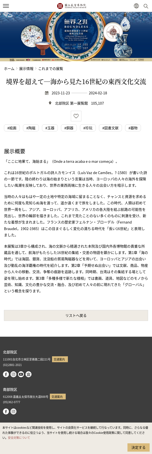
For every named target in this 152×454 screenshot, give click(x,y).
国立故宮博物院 (71, 6)
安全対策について (19, 437)
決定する (138, 447)
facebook (6, 374)
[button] (136, 6)
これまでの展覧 (50, 68)
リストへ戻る (76, 315)
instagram (13, 374)
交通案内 (59, 359)
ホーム (9, 68)
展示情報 (26, 68)
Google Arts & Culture (28, 374)
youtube (21, 374)
